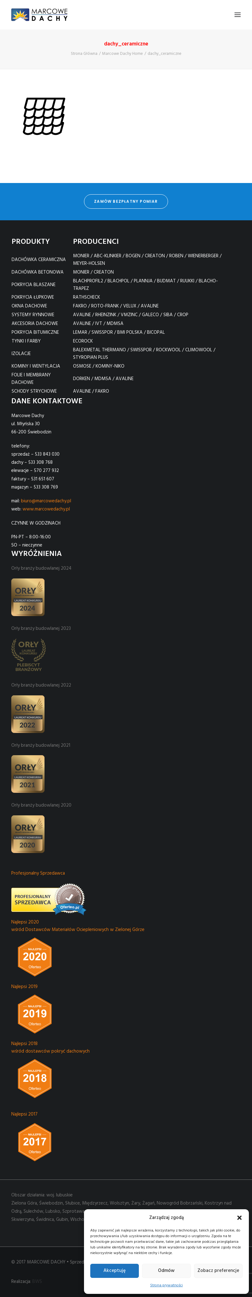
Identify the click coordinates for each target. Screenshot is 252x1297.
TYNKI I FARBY (26, 341)
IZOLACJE (21, 354)
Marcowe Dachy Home (122, 53)
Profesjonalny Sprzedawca (38, 873)
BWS (37, 1281)
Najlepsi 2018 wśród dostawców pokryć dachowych (50, 1047)
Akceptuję (114, 1270)
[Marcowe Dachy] (39, 14)
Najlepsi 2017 (24, 1114)
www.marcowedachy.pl (46, 509)
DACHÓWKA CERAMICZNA (39, 260)
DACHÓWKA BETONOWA (38, 272)
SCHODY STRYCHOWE (34, 391)
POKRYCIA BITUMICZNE (35, 332)
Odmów (166, 1270)
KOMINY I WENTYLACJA (36, 366)
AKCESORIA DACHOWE (35, 323)
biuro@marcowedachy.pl (46, 501)
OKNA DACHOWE (29, 306)
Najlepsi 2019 (24, 987)
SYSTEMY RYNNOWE (33, 315)
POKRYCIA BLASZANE (33, 285)
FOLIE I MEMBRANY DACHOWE (31, 378)
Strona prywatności (166, 1285)
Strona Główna (84, 53)
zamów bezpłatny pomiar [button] (126, 201)
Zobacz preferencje (218, 1270)
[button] (239, 1218)
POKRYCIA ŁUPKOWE (33, 297)
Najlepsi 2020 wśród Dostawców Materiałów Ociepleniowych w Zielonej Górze (77, 926)
